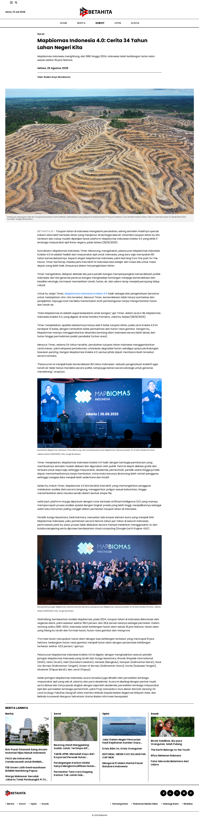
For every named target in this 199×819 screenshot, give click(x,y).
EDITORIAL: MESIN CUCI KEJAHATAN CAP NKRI (124, 755)
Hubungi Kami (171, 803)
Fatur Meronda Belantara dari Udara (170, 762)
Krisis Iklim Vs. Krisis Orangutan (122, 748)
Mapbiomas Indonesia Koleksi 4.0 (86, 293)
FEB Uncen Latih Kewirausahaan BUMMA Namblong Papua (25, 769)
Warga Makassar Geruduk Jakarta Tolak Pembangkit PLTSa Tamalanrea (26, 780)
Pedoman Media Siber (145, 803)
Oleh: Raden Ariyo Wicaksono (54, 77)
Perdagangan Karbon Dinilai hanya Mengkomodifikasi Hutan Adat (74, 766)
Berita (81, 23)
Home (63, 23)
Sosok (135, 23)
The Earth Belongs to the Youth (170, 750)
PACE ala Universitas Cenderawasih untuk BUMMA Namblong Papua (23, 762)
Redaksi (188, 803)
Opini (117, 23)
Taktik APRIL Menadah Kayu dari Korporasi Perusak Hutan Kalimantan (74, 757)
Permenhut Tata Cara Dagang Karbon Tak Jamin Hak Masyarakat (73, 775)
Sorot (99, 23)
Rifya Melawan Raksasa (166, 755)
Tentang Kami (120, 803)
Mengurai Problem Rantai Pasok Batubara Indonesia (122, 764)
